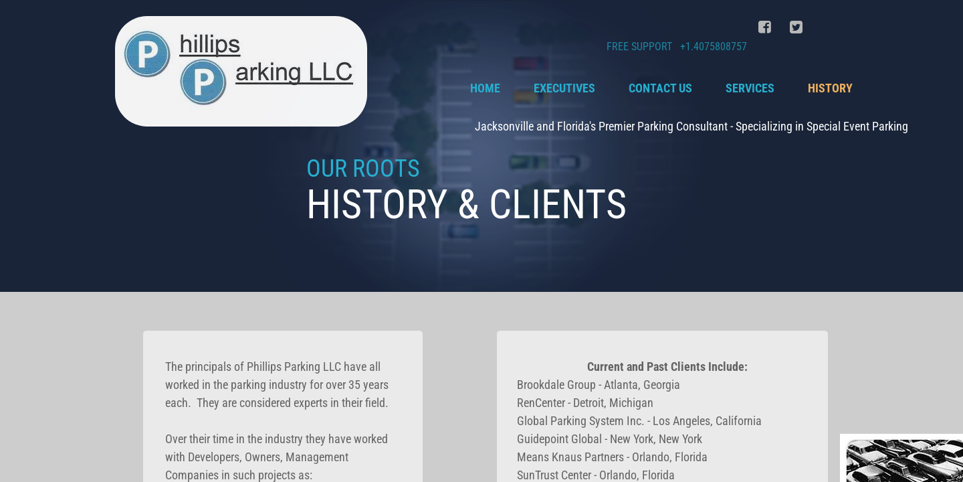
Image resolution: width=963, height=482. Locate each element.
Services (750, 88)
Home (485, 88)
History (830, 88)
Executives (564, 88)
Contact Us (660, 88)
